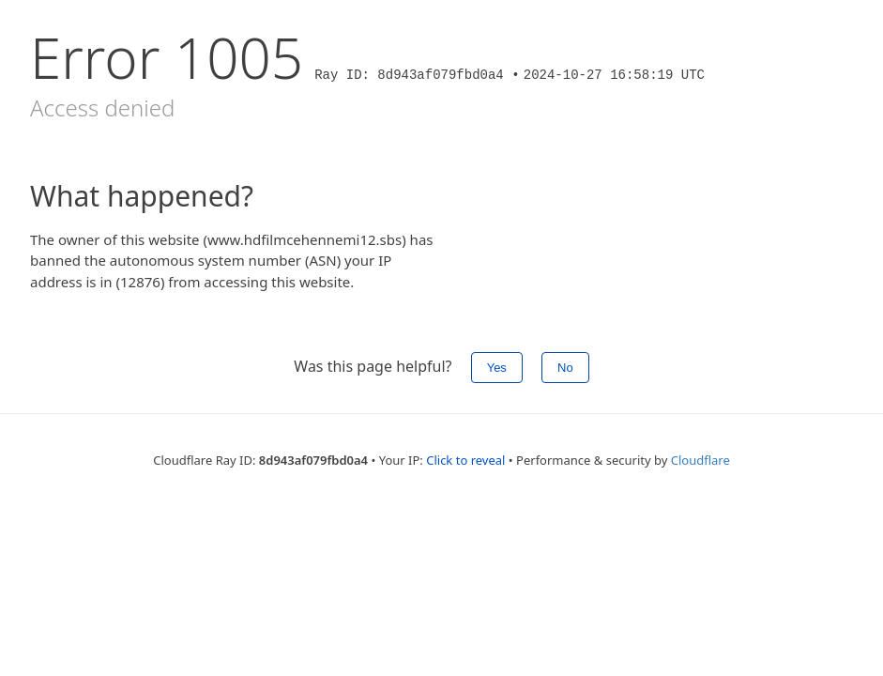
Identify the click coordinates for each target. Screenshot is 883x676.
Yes (497, 368)
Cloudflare (700, 460)
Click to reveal (465, 460)
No (565, 368)
